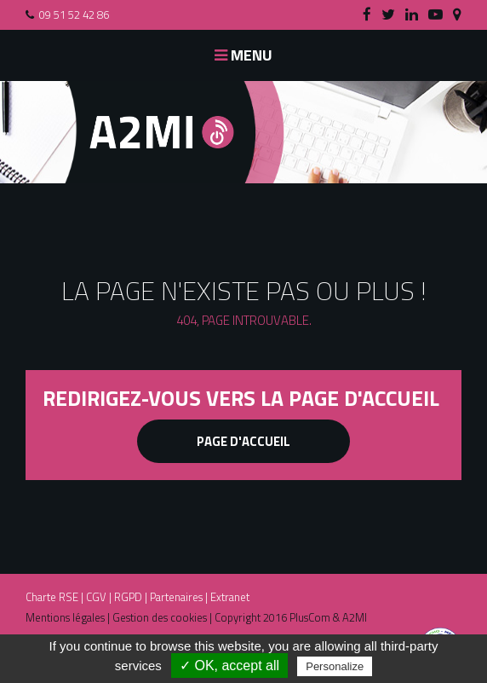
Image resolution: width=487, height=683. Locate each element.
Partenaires (176, 596)
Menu (243, 55)
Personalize (335, 666)
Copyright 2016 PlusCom (272, 617)
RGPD (128, 596)
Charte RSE (52, 596)
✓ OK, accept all (229, 665)
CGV (96, 596)
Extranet (229, 596)
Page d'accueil (243, 441)
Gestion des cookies (159, 617)
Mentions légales (65, 617)
